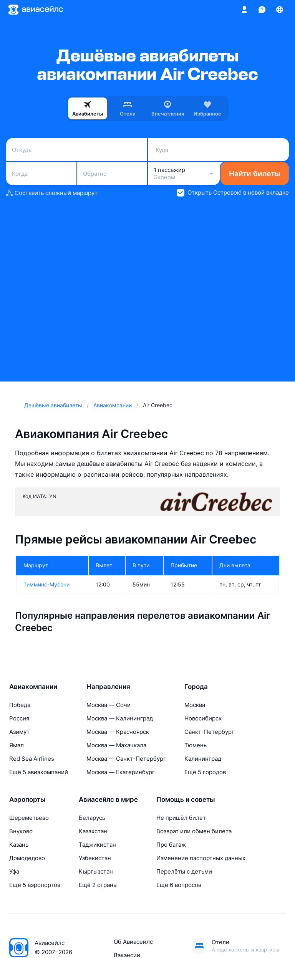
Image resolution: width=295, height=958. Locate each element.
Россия (19, 718)
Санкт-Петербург (209, 731)
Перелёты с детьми (184, 871)
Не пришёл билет (181, 817)
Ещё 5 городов (205, 772)
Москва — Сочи (108, 705)
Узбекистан (95, 858)
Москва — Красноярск (117, 731)
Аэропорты (27, 799)
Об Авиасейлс (133, 941)
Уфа (14, 871)
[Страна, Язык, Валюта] (279, 10)
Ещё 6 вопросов (178, 885)
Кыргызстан (96, 871)
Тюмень (195, 745)
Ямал (16, 745)
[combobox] (76, 149)
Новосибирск (203, 718)
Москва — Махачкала (116, 745)
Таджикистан (97, 844)
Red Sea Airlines (31, 758)
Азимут (19, 731)
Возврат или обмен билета (194, 831)
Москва (194, 705)
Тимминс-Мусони (46, 584)
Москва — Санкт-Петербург (126, 758)
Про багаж (171, 844)
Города (196, 686)
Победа (19, 705)
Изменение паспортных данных (200, 858)
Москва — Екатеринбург (120, 772)
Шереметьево (29, 817)
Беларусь (92, 817)
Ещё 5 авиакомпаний (38, 772)
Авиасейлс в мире (108, 799)
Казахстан (93, 831)
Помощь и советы (185, 799)
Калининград (202, 758)
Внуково (21, 831)
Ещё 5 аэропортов (34, 885)
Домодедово (27, 858)
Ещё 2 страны (98, 885)
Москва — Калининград (119, 718)
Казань (18, 844)
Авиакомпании (33, 686)
